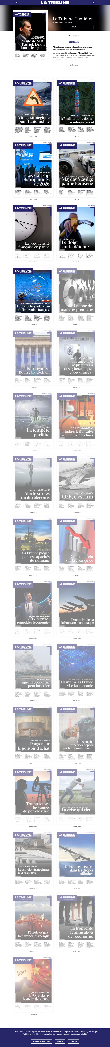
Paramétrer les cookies (41, 1041)
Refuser (60, 1041)
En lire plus (74, 65)
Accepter (73, 1041)
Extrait (73, 27)
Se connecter (74, 36)
